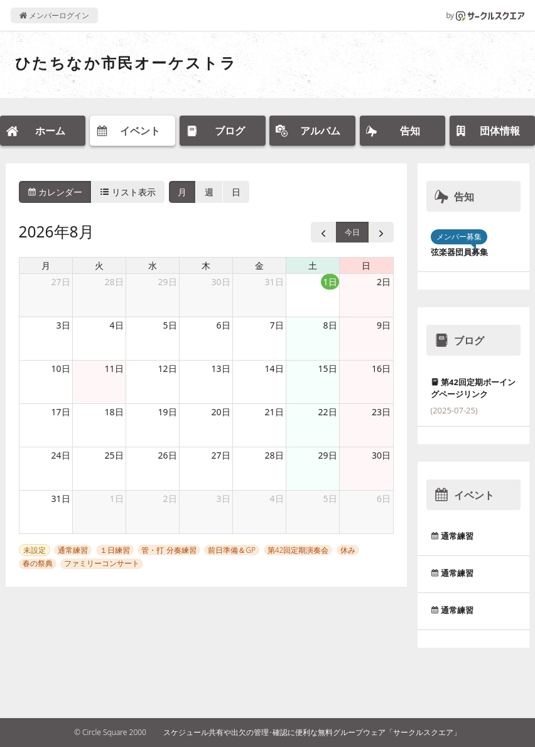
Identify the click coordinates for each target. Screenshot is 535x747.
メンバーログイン (54, 15)
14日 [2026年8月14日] (273, 368)
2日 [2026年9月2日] (170, 498)
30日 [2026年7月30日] (220, 282)
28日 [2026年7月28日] (113, 282)
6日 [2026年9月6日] (384, 498)
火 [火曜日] (99, 265)
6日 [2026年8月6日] (223, 325)
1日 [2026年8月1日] (330, 282)
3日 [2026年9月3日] (223, 498)
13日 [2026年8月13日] (220, 368)
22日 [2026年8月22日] (327, 412)
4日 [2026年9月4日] (277, 498)
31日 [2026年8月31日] (60, 498)
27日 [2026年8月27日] (220, 455)
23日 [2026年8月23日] (381, 412)
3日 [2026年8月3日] (63, 325)
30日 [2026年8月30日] (381, 455)
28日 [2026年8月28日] (273, 455)
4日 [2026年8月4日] (117, 325)
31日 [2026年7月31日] (273, 282)
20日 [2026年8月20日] (220, 412)
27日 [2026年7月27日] (60, 282)
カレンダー (55, 192)
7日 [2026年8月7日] (277, 325)
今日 (352, 232)
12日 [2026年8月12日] (167, 368)
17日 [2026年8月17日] (60, 412)
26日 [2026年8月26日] (167, 455)
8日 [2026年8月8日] (330, 325)
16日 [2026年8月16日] (381, 368)
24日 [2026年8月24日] (60, 455)
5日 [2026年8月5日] (170, 325)
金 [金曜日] (259, 265)
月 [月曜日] (45, 265)
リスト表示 (128, 192)
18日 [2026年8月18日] (113, 412)
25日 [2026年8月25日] (113, 455)
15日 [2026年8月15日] (327, 368)
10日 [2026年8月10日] (60, 368)
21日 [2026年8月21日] (273, 412)
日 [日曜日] (366, 265)
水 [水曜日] (152, 265)
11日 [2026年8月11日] (113, 368)
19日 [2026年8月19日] (167, 412)
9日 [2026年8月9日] (384, 325)
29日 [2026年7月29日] (167, 282)
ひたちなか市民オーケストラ (126, 62)
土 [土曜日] (312, 265)
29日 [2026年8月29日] (327, 455)
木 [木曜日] (206, 265)
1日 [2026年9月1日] (117, 498)
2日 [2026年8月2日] (384, 282)
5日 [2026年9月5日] (330, 498)
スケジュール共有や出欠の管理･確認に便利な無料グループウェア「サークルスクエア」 (312, 732)
